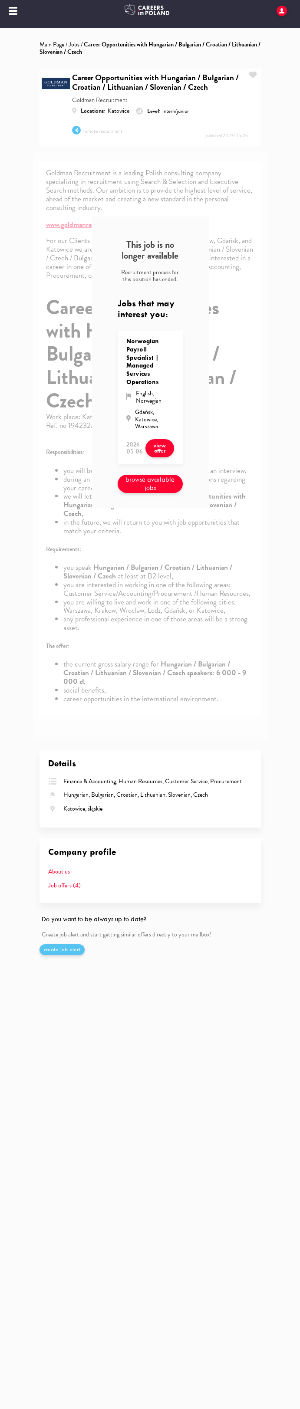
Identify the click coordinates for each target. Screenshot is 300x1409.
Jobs (74, 44)
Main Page (52, 44)
